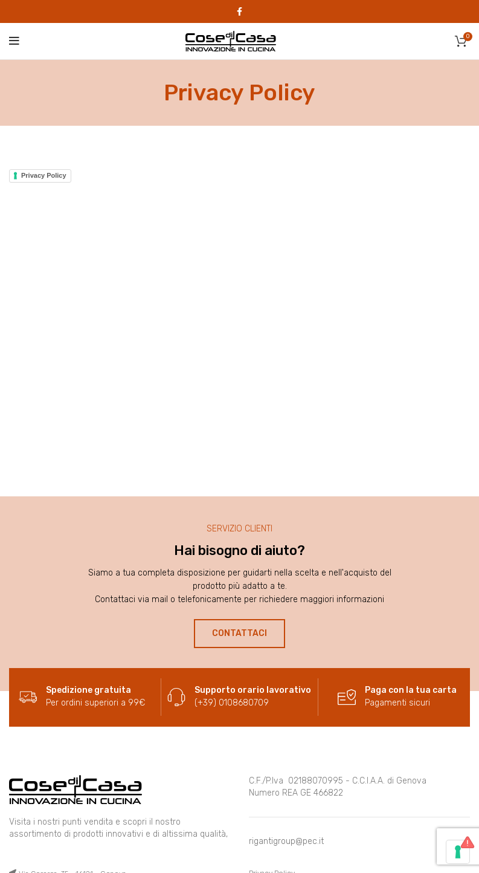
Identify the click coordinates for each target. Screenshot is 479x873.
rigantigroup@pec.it (286, 841)
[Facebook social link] (239, 11)
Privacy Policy (43, 175)
